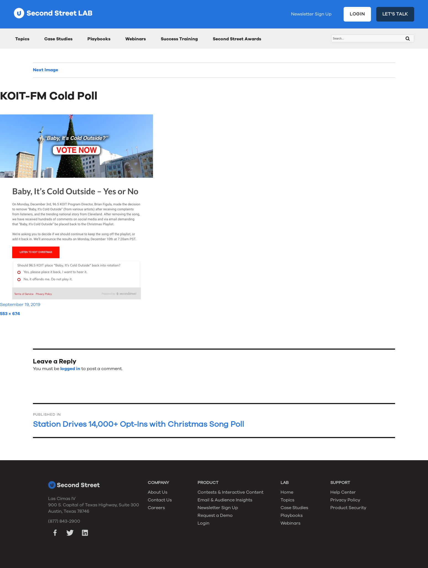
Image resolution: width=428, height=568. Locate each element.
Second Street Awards (237, 39)
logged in (70, 369)
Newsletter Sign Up (311, 14)
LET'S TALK (395, 14)
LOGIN (357, 14)
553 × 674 (10, 314)
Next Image (45, 70)
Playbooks (98, 39)
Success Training (179, 39)
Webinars (135, 39)
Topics (22, 39)
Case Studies (58, 39)
